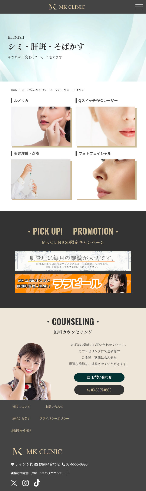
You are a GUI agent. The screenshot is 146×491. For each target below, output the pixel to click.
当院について (21, 406)
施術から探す (21, 418)
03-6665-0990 (99, 390)
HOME (15, 90)
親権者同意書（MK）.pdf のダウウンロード (40, 473)
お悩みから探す (37, 90)
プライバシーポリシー (54, 418)
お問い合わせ (99, 377)
